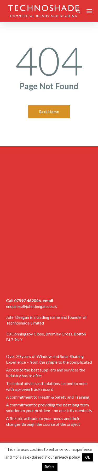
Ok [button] (87, 457)
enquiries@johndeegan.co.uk (31, 306)
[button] (89, 11)
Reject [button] (49, 467)
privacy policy (67, 457)
